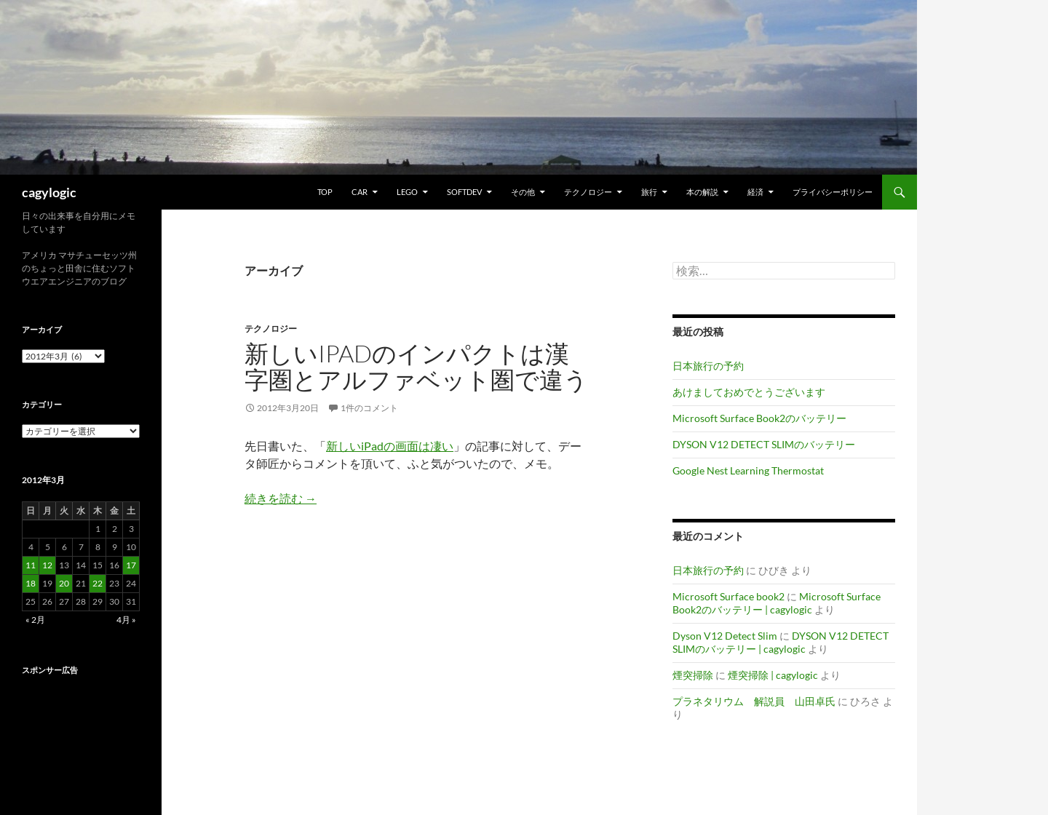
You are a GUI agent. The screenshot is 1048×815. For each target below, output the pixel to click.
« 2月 (35, 619)
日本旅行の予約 (708, 365)
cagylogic (49, 192)
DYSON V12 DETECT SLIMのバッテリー (763, 444)
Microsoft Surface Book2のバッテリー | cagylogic (776, 603)
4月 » (126, 619)
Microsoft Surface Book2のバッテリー (759, 418)
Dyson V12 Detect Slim (724, 635)
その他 (523, 191)
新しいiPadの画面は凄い (389, 446)
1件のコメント (369, 407)
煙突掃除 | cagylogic (773, 675)
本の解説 (702, 191)
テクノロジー (588, 191)
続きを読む (281, 498)
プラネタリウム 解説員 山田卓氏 (753, 701)
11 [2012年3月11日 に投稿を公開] (30, 565)
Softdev (464, 191)
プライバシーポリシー (833, 191)
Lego (407, 191)
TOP (325, 191)
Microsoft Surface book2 (728, 596)
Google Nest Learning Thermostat (748, 470)
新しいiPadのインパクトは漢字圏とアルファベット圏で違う (416, 366)
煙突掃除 (692, 675)
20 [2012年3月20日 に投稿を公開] (64, 583)
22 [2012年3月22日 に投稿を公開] (97, 583)
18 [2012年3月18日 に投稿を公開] (30, 583)
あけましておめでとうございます (748, 392)
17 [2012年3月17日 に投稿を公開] (131, 565)
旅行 (649, 191)
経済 (755, 191)
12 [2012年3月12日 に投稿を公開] (47, 565)
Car (360, 191)
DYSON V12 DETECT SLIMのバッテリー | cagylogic (780, 642)
